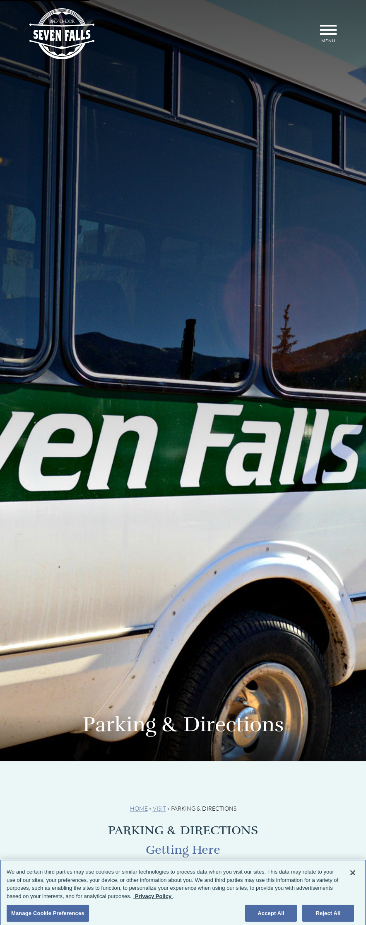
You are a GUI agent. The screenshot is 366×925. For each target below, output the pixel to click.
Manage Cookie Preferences (47, 916)
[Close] (353, 876)
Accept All (271, 916)
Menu (328, 34)
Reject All (327, 916)
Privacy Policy (153, 899)
